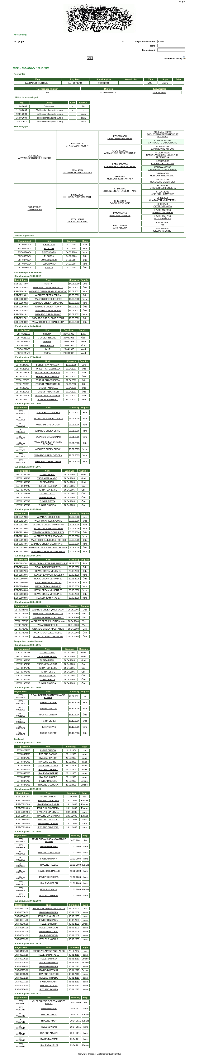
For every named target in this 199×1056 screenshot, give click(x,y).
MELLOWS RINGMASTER (162, 175)
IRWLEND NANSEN (48, 912)
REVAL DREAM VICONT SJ (48, 582)
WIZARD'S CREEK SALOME (48, 521)
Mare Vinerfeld (159, 92)
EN (180, 2)
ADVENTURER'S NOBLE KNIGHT (34, 158)
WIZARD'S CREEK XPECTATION (48, 629)
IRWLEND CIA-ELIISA (48, 800)
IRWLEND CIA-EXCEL (48, 827)
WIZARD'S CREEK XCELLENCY (48, 617)
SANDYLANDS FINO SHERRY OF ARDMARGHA (162, 156)
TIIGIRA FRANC (47, 474)
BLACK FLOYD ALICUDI (48, 412)
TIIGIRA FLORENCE (47, 490)
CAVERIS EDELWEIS (120, 203)
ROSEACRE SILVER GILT (162, 182)
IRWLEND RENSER (48, 966)
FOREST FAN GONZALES (47, 395)
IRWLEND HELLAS (49, 865)
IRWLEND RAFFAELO (48, 955)
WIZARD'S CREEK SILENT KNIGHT (48, 544)
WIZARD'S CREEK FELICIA (48, 295)
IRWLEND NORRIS (48, 939)
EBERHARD (49, 244)
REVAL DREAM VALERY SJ (48, 567)
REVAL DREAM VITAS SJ (48, 598)
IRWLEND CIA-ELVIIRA (48, 804)
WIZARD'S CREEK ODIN (48, 425)
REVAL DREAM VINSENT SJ (48, 590)
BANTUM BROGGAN (163, 212)
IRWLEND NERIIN (48, 924)
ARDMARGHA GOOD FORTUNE (120, 153)
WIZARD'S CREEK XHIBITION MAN (48, 621)
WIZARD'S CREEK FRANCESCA (48, 322)
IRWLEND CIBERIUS (48, 773)
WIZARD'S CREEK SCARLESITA (48, 532)
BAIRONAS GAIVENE (120, 215)
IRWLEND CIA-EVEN (48, 823)
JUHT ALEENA (120, 228)
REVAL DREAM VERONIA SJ (48, 579)
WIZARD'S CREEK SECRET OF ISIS (48, 540)
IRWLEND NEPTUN (48, 920)
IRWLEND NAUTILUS (48, 916)
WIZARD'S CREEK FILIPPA (48, 307)
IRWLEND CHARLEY (48, 765)
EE (183, 2)
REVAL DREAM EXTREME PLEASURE (48, 563)
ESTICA (49, 267)
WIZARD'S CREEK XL (48, 625)
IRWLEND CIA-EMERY (48, 808)
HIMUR (47, 349)
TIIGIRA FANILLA (47, 497)
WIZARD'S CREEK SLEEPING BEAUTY (48, 547)
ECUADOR (49, 248)
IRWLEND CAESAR (48, 754)
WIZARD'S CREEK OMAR (48, 437)
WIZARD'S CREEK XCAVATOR (48, 613)
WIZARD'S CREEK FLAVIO (48, 314)
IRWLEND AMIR (48, 1008)
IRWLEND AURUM (49, 1045)
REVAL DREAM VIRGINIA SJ (48, 594)
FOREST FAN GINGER (47, 392)
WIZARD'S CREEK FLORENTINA (48, 318)
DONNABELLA (35, 209)
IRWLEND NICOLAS (48, 928)
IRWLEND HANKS (49, 846)
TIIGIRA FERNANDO (47, 478)
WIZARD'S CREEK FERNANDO (48, 303)
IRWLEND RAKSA (48, 959)
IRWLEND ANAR (49, 1027)
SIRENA (47, 334)
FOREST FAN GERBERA (48, 380)
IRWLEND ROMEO (49, 989)
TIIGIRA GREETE (48, 733)
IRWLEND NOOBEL (48, 931)
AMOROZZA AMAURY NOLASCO (48, 908)
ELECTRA (49, 256)
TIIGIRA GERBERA (48, 715)
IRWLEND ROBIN (48, 982)
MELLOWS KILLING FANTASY (77, 172)
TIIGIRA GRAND (48, 727)
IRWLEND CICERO (48, 777)
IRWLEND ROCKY (49, 985)
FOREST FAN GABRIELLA (47, 369)
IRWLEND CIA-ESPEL (48, 819)
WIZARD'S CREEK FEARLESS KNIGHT (48, 291)
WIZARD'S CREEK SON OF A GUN (48, 551)
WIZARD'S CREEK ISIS (48, 517)
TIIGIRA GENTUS (48, 708)
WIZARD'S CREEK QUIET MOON (48, 610)
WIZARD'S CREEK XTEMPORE (48, 636)
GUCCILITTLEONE (47, 338)
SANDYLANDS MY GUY (162, 149)
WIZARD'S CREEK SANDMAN (48, 528)
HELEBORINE (47, 345)
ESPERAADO (48, 264)
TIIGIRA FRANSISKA (47, 486)
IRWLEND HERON (49, 883)
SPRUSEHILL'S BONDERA (163, 188)
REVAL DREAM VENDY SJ (48, 571)
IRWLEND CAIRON (48, 758)
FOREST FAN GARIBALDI (47, 372)
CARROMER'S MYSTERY (119, 138)
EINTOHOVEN (49, 252)
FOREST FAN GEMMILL (47, 376)
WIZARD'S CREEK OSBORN (48, 455)
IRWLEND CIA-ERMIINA (48, 816)
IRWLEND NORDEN (48, 935)
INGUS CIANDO (48, 750)
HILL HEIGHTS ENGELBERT (77, 197)
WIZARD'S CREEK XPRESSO (48, 633)
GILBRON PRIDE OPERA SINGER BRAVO (48, 1002)
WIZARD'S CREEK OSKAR (48, 461)
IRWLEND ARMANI (49, 1033)
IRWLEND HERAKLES (48, 871)
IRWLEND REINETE (48, 962)
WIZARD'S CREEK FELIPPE (48, 299)
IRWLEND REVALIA (48, 970)
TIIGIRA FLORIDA (47, 505)
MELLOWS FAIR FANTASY (120, 179)
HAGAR (47, 341)
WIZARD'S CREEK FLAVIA (48, 310)
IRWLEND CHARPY (48, 769)
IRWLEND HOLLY (48, 889)
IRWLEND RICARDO (49, 974)
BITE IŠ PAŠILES (162, 218)
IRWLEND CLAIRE (48, 781)
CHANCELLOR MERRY (77, 146)
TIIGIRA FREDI (47, 482)
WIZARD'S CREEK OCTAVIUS (48, 418)
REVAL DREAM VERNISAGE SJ (48, 575)
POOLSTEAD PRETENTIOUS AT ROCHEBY (162, 135)
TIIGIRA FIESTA (47, 501)
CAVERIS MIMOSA (163, 206)
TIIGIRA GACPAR (48, 702)
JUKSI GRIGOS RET (163, 231)
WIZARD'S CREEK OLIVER (48, 431)
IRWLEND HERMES (49, 877)
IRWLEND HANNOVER (49, 852)
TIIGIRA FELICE (47, 493)
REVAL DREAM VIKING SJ (48, 586)
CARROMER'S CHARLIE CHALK (120, 166)
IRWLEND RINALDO (48, 978)
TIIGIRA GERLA (48, 721)
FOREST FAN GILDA (48, 388)
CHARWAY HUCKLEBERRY (162, 200)
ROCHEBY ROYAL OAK (162, 163)
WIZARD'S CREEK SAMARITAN (48, 524)
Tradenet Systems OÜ (98, 1054)
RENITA (48, 284)
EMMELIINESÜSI (49, 260)
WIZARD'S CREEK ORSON (48, 449)
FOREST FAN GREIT (47, 399)
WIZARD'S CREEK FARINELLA (48, 287)
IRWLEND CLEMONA (48, 785)
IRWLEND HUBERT (48, 895)
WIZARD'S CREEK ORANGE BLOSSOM (48, 443)
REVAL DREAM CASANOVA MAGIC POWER (48, 696)
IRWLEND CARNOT (48, 762)
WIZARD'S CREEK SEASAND (48, 536)
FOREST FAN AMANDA (47, 365)
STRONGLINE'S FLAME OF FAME (119, 191)
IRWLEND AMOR (49, 1014)
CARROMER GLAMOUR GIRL (162, 143)
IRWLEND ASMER (49, 1039)
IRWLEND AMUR (49, 1021)
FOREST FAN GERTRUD (48, 384)
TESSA (47, 353)
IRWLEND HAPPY (49, 859)
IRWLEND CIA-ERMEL (48, 812)
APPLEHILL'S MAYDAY (162, 194)
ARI (162, 225)
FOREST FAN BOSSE (77, 221)
